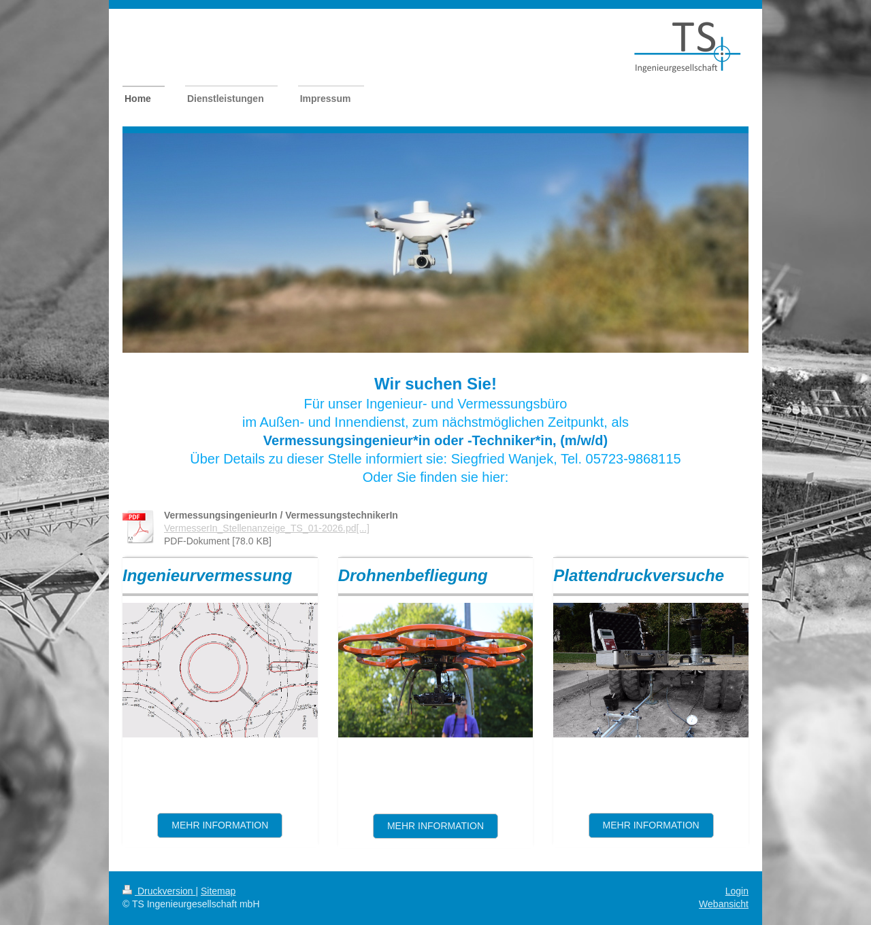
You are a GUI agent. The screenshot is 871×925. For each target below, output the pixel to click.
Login (737, 891)
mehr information (651, 825)
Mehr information (219, 825)
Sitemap (218, 891)
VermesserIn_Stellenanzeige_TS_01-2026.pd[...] (266, 528)
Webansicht (724, 903)
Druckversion (158, 891)
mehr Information (435, 825)
